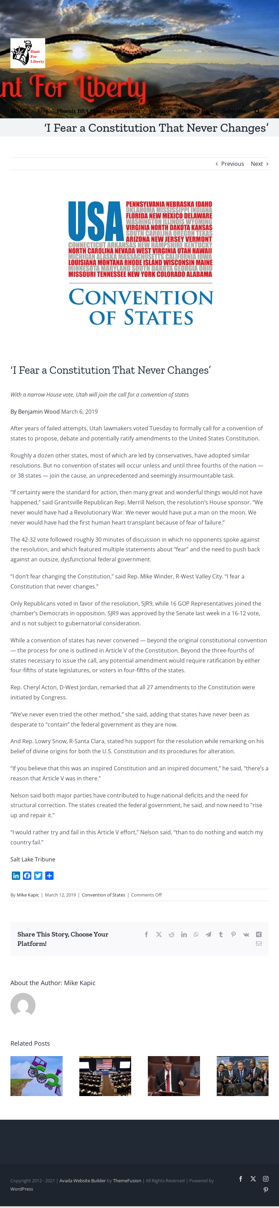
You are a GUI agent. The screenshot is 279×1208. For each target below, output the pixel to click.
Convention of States (103, 895)
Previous (232, 164)
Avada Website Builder (82, 1180)
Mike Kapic (28, 895)
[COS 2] (139, 271)
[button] (257, 110)
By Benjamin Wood (35, 411)
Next (257, 164)
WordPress (21, 1189)
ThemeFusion (127, 1180)
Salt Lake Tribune (32, 859)
